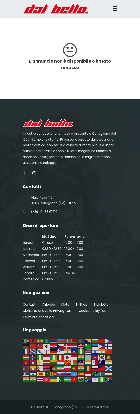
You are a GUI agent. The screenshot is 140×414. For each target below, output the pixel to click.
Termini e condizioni (38, 317)
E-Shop (81, 304)
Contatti (29, 304)
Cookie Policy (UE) (93, 310)
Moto (65, 304)
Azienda (48, 304)
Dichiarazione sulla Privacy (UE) (48, 310)
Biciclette (101, 304)
